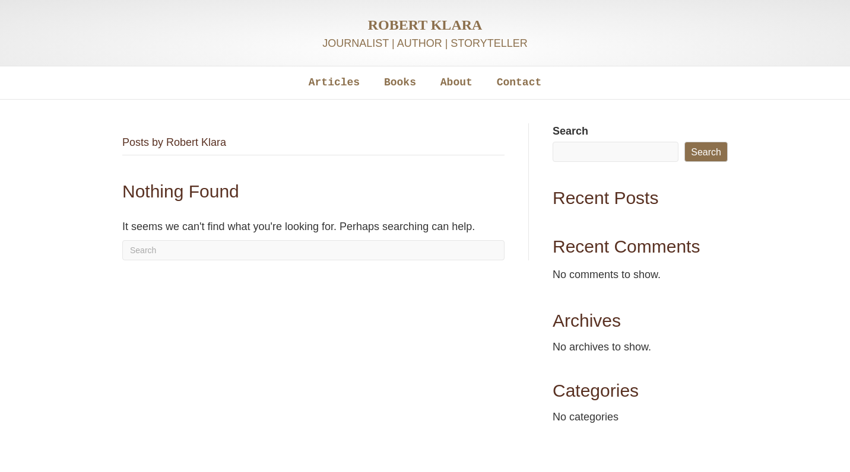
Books (400, 82)
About (456, 82)
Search (570, 131)
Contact (519, 82)
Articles (334, 82)
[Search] (313, 250)
